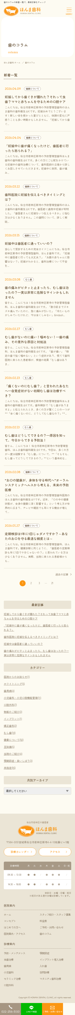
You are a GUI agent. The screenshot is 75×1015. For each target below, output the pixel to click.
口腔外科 (8, 985)
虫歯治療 (8, 959)
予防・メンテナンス (14, 953)
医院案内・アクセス (14, 934)
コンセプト (10, 921)
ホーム (7, 914)
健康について (32, 88)
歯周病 (7, 966)
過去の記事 (61, 574)
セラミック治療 (12, 979)
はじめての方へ (12, 927)
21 (52, 583)
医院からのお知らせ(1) (17, 677)
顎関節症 (44, 953)
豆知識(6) (9, 747)
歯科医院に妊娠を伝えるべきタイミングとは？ (31, 637)
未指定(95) (10, 768)
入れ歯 (43, 966)
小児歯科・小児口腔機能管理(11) (22, 698)
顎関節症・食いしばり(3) (18, 761)
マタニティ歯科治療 (50, 979)
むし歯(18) (10, 733)
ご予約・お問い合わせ (52, 927)
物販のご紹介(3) (13, 712)
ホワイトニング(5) (14, 684)
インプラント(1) (13, 719)
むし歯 (28, 279)
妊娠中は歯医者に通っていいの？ (23, 644)
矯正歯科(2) (10, 726)
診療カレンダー (20, 852)
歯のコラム (46, 934)
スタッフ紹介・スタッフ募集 (55, 914)
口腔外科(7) (10, 705)
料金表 (43, 921)
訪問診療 (44, 972)
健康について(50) (14, 740)
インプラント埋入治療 (52, 959)
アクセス (55, 852)
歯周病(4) (9, 691)
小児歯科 (8, 972)
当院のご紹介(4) (13, 754)
